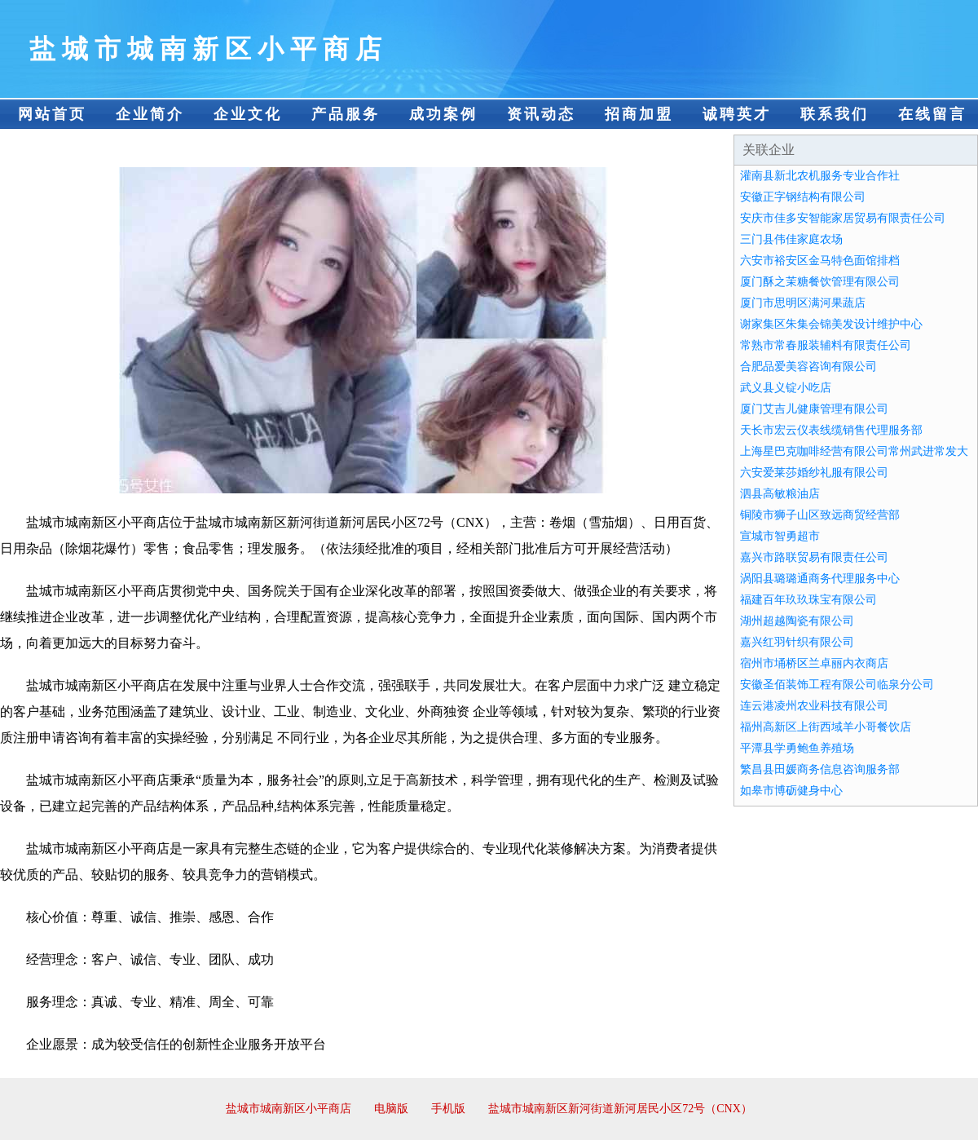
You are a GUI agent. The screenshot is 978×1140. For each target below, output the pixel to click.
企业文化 (248, 114)
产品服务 (345, 114)
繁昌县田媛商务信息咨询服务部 (820, 769)
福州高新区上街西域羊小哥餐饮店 (825, 727)
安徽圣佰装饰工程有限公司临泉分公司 (837, 684)
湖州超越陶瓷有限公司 (797, 621)
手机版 (448, 1108)
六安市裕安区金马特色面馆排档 (820, 260)
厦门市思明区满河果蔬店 (803, 303)
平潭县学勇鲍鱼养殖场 (797, 748)
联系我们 (834, 114)
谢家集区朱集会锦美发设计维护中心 (831, 324)
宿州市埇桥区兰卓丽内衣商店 (814, 663)
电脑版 (391, 1108)
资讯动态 (541, 114)
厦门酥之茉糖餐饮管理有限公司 (820, 282)
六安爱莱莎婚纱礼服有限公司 (814, 472)
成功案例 (443, 114)
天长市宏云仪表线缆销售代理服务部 (831, 430)
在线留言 (932, 114)
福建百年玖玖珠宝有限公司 (808, 600)
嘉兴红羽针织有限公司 (797, 642)
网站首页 (52, 114)
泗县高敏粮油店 (780, 494)
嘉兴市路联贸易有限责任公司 (814, 557)
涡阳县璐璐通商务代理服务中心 (820, 578)
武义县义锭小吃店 (785, 388)
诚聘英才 (737, 114)
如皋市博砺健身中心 (791, 790)
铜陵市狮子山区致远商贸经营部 (820, 515)
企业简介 (150, 114)
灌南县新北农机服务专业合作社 (820, 176)
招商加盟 (639, 114)
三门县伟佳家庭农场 (791, 239)
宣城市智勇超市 (780, 536)
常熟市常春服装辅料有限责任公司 (825, 345)
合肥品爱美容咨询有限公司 (808, 366)
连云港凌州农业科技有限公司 (814, 706)
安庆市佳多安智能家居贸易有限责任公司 (842, 218)
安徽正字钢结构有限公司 (803, 197)
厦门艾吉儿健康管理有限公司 (814, 409)
